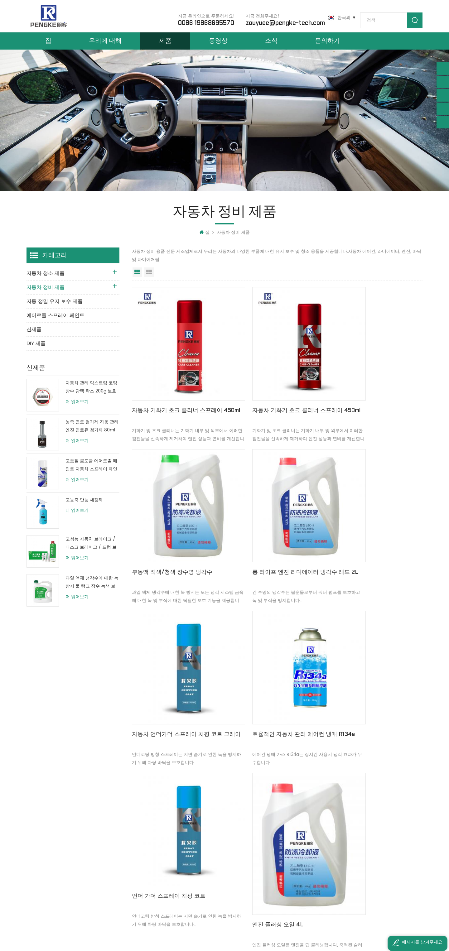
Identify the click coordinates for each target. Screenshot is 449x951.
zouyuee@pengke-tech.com (281, 21)
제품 (165, 46)
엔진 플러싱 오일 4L (255, 698)
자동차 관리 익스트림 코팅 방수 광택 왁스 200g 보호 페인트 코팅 (91, 397)
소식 (271, 46)
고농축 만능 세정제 (84, 509)
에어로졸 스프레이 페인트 (55, 325)
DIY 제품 (36, 353)
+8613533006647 (56, 846)
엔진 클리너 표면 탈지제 (240, 815)
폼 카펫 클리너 (231, 868)
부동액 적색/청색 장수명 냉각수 (367, 397)
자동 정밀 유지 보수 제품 (55, 311)
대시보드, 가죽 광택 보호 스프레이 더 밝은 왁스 (258, 837)
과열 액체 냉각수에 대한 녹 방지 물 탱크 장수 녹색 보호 (91, 592)
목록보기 (149, 281)
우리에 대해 (105, 46)
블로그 (151, 858)
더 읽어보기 (77, 411)
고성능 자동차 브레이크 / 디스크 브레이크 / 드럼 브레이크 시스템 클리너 (91, 553)
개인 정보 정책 (159, 890)
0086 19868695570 (202, 21)
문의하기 (327, 46)
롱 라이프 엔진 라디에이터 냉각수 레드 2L (174, 541)
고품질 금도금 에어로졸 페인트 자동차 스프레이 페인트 (91, 475)
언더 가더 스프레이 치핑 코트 (168, 675)
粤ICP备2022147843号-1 (295, 929)
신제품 (34, 339)
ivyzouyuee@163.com (60, 897)
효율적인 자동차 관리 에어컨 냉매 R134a (369, 541)
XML (149, 879)
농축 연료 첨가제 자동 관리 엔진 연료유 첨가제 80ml (91, 436)
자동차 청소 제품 (46, 283)
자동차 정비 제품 (233, 242)
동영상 (218, 46)
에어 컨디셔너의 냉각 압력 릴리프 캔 (369, 680)
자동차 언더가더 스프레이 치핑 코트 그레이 (274, 541)
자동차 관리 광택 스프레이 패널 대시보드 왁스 (258, 847)
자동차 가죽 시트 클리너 (240, 858)
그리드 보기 (137, 281)
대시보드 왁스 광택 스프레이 (245, 826)
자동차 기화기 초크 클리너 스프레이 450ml (177, 402)
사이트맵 (154, 868)
